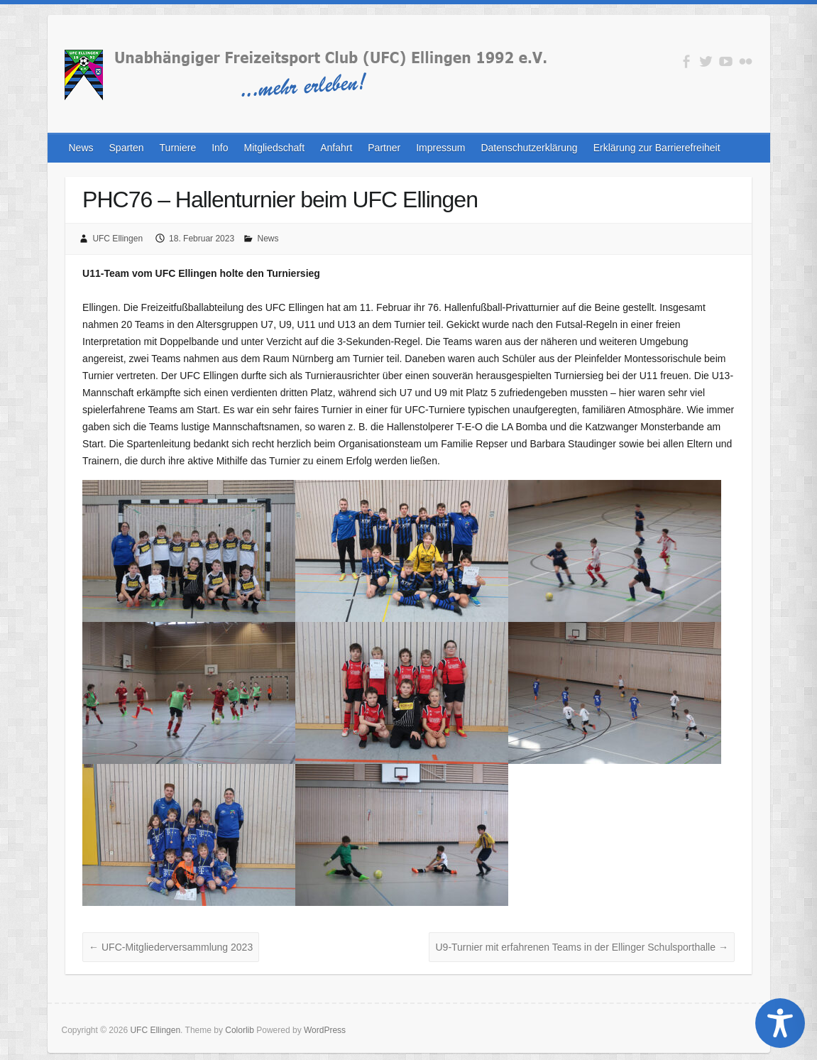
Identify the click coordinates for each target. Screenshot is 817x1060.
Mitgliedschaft (274, 147)
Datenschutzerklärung (529, 147)
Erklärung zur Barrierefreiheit (656, 147)
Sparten (126, 147)
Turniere (178, 147)
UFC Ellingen (117, 239)
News (81, 147)
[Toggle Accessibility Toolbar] (780, 1023)
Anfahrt (336, 147)
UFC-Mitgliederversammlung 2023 (171, 947)
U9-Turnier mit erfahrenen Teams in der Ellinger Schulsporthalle (581, 947)
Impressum (440, 147)
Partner (384, 147)
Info (220, 147)
